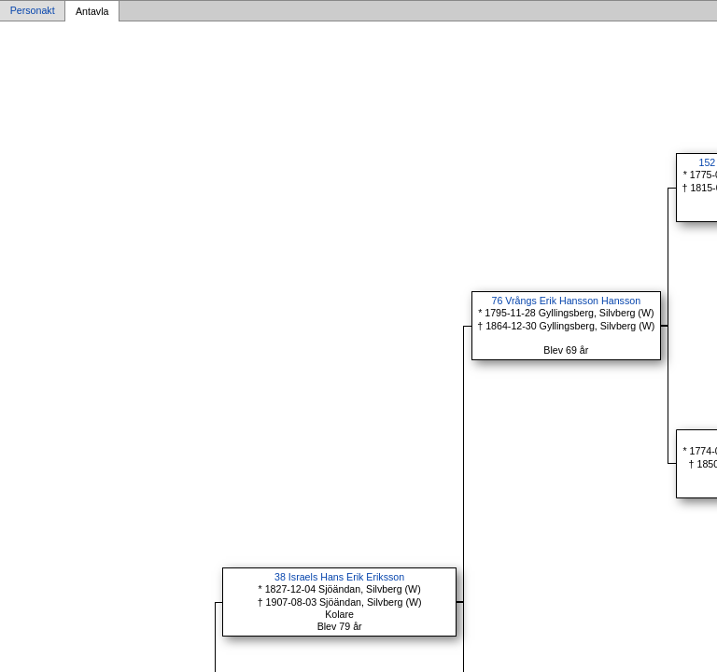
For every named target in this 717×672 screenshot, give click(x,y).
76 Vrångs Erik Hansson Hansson (566, 300)
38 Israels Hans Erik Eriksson (339, 576)
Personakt (32, 11)
